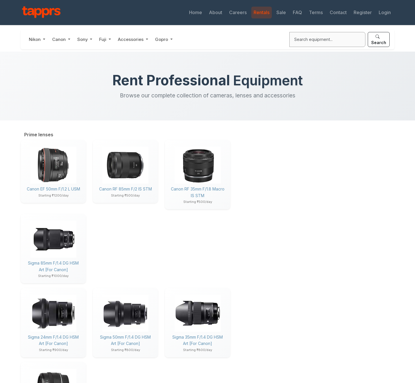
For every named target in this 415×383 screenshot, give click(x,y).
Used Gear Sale (228, 342)
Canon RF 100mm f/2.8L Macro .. (339, 246)
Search (378, 39)
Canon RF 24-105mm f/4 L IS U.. (338, 271)
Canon (59, 39)
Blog (122, 351)
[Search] (327, 39)
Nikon (35, 39)
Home (195, 12)
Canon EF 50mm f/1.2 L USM (53, 188)
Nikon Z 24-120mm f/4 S (331, 220)
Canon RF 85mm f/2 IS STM (124, 188)
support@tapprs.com (52, 338)
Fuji (103, 39)
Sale (281, 12)
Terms (316, 12)
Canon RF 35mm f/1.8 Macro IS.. (338, 254)
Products (317, 332)
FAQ (297, 12)
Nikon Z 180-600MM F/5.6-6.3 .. (338, 203)
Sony (83, 39)
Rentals (261, 12)
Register (363, 12)
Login (385, 12)
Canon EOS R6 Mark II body (335, 229)
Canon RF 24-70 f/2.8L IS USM (337, 237)
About (215, 12)
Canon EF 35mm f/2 (267, 263)
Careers (238, 12)
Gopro (162, 39)
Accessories (131, 39)
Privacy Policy (132, 370)
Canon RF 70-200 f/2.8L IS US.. (338, 280)
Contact (338, 12)
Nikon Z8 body (322, 212)
